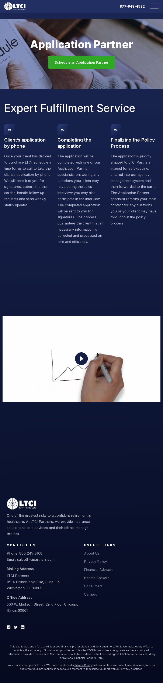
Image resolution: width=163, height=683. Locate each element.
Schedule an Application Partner (81, 63)
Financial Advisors (98, 570)
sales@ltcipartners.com (36, 559)
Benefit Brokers (96, 578)
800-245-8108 (30, 553)
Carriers (90, 594)
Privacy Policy (95, 561)
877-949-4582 (132, 6)
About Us (92, 553)
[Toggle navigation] (152, 6)
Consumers (93, 586)
